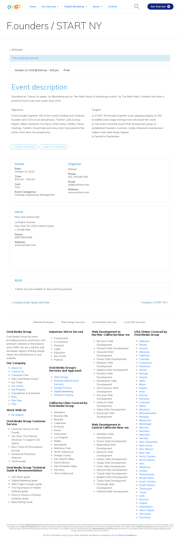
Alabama (144, 340)
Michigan (144, 415)
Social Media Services (104, 321)
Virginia (143, 501)
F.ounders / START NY (155, 301)
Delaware (144, 365)
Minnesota (145, 419)
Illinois (142, 383)
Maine (142, 404)
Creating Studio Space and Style (29, 301)
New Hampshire (148, 440)
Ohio (141, 462)
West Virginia (146, 509)
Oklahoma (144, 466)
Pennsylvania (146, 473)
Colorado (144, 357)
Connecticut (145, 361)
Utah (141, 494)
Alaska (143, 343)
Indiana (143, 386)
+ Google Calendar (23, 146)
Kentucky (144, 397)
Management (47, 193)
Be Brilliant (17, 413)
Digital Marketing (76, 6)
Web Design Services (73, 321)
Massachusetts (148, 412)
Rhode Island (146, 476)
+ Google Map (23, 228)
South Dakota (147, 483)
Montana (144, 429)
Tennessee (145, 487)
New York (144, 451)
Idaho (142, 379)
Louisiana (144, 401)
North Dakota (147, 458)
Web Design (61, 375)
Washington (146, 505)
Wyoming (144, 516)
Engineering (31, 193)
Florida (143, 368)
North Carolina (147, 455)
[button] (160, 6)
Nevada (143, 437)
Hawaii (143, 376)
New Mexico (146, 447)
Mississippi (145, 422)
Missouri (143, 426)
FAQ (13, 402)
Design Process (63, 386)
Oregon (143, 469)
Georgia (143, 372)
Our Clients (17, 384)
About (98, 6)
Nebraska (144, 433)
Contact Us (17, 370)
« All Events (16, 49)
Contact (112, 6)
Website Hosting (63, 393)
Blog (14, 395)
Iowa (142, 390)
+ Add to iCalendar (53, 146)
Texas (142, 491)
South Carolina (147, 480)
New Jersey (145, 444)
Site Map (16, 399)
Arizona (143, 347)
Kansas (143, 394)
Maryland (144, 408)
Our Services (50, 6)
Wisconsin (145, 512)
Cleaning (19, 193)
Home (33, 6)
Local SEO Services (134, 321)
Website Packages (43, 321)
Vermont (144, 498)
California (144, 354)
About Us (16, 366)
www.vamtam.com (78, 191)
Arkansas (144, 350)
